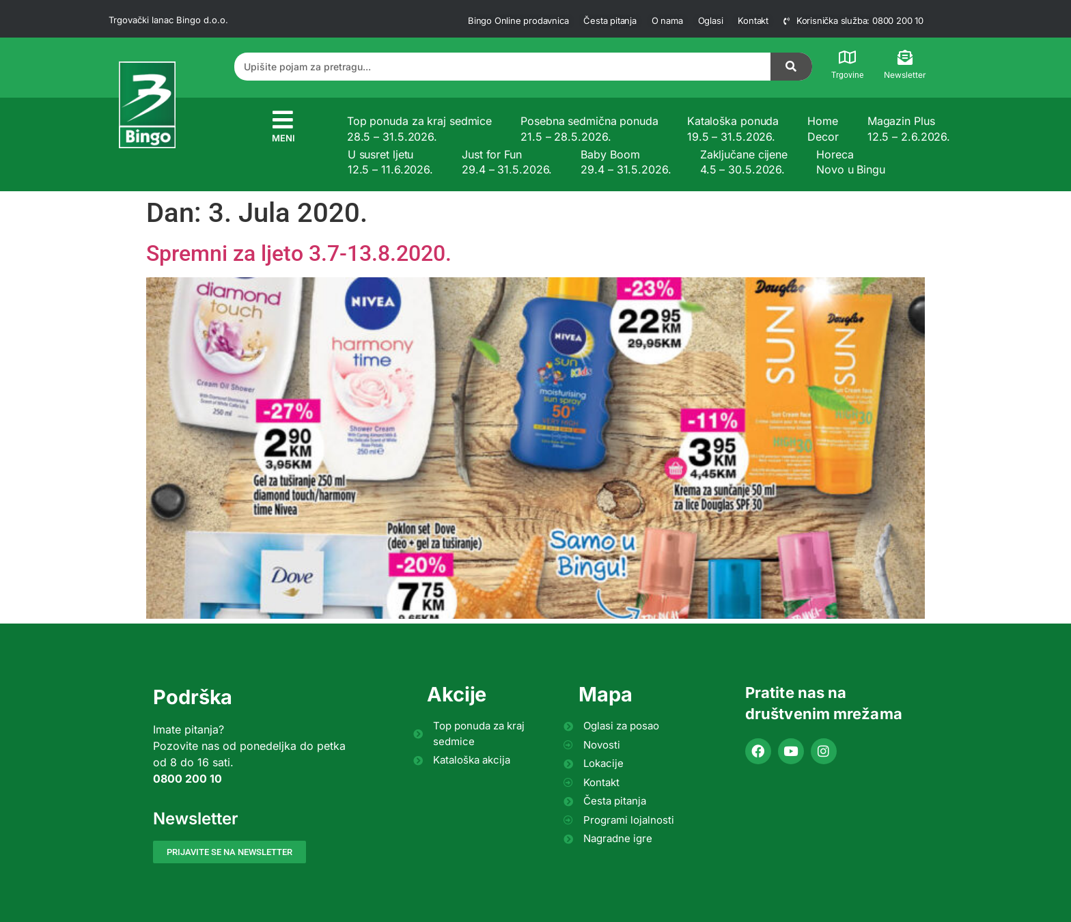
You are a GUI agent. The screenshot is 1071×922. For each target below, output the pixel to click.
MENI (283, 137)
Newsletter (905, 75)
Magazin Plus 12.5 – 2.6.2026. (908, 128)
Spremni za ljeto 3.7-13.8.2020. (298, 253)
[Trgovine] (847, 57)
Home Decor (823, 128)
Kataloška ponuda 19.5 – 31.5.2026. (733, 128)
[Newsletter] (905, 57)
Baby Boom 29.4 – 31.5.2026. (626, 162)
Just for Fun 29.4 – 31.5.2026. (507, 162)
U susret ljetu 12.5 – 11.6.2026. (390, 162)
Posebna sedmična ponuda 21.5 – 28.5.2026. (589, 128)
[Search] (791, 67)
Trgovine (847, 75)
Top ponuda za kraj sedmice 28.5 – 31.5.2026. (419, 128)
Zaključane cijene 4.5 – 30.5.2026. (744, 162)
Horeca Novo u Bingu (850, 162)
